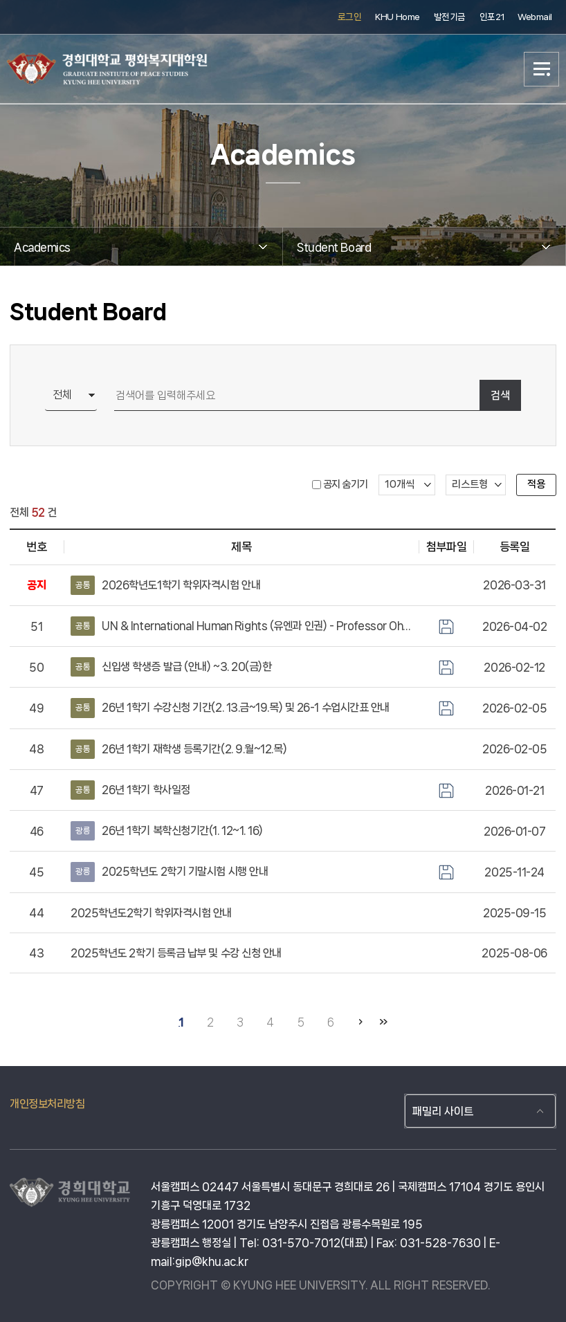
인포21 (492, 16)
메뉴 (541, 69)
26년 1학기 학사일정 (130, 790)
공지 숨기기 (345, 484)
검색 (500, 395)
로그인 (350, 16)
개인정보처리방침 (47, 1104)
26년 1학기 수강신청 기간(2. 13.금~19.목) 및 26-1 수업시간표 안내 (230, 707)
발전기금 (450, 16)
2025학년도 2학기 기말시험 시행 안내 (169, 871)
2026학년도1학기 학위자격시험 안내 (165, 585)
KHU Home (397, 16)
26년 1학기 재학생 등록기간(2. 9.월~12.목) (178, 749)
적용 (536, 484)
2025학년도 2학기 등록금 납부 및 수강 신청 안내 (176, 953)
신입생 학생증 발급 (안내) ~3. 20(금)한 (171, 667)
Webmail (535, 16)
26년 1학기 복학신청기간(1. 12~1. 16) (167, 831)
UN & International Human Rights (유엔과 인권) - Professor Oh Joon (241, 626)
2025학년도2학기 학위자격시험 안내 (151, 913)
